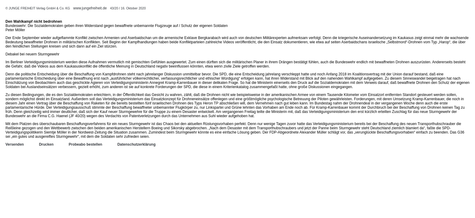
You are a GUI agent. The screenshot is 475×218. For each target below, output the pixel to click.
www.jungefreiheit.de (90, 8)
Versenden (14, 144)
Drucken (46, 144)
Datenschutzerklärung (136, 144)
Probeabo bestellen (85, 144)
